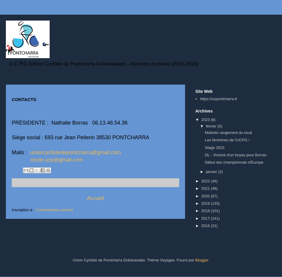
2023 (206, 119)
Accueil (95, 198)
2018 (206, 211)
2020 (206, 196)
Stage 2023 (214, 147)
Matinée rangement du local (228, 132)
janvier (212, 171)
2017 (206, 218)
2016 (206, 226)
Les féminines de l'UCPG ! (227, 140)
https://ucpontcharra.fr (218, 99)
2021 (206, 188)
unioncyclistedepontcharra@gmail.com (75, 152)
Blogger (201, 260)
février (212, 126)
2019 (206, 203)
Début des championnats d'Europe (234, 162)
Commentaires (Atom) (54, 210)
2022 (206, 181)
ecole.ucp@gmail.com (57, 160)
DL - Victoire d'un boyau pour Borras (235, 155)
